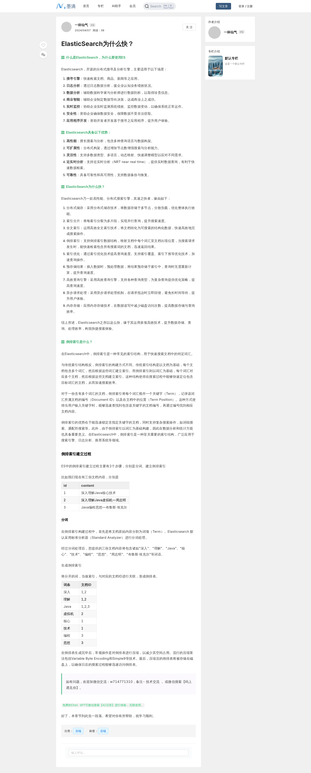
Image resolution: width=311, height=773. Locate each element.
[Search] (159, 6)
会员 (132, 6)
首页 (86, 6)
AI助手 (116, 6)
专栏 (101, 6)
